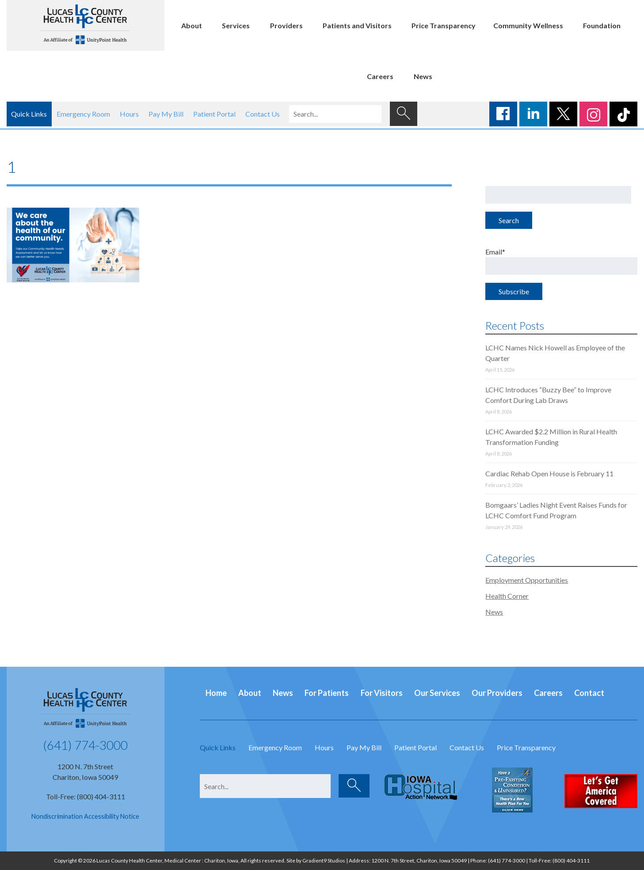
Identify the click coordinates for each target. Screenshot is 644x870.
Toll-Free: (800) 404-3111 (85, 796)
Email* (561, 261)
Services (236, 25)
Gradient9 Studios (323, 860)
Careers (380, 76)
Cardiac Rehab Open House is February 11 (549, 473)
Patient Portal (214, 114)
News (423, 76)
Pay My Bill (166, 114)
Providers (286, 25)
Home (216, 693)
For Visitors (382, 693)
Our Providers (497, 693)
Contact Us (262, 114)
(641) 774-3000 (85, 744)
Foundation (602, 25)
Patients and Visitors (357, 25)
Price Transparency (444, 25)
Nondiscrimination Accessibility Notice (85, 816)
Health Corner (507, 596)
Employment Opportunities (526, 580)
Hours (129, 114)
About (191, 25)
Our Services (437, 693)
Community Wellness (528, 25)
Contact (589, 693)
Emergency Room (83, 114)
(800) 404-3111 (571, 860)
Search (509, 220)
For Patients (327, 693)
